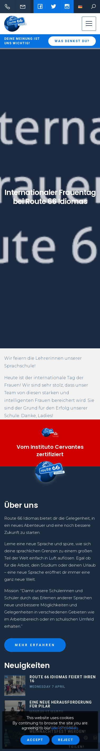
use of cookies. (65, 728)
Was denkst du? (72, 41)
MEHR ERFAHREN (35, 645)
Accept (35, 740)
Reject (65, 740)
